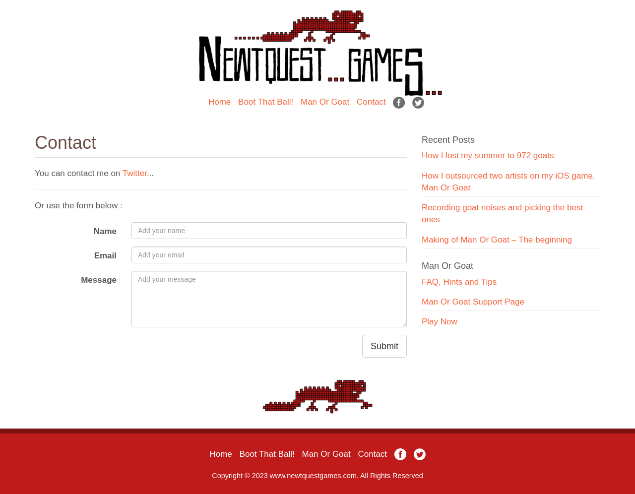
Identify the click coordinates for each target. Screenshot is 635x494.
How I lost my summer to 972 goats (488, 155)
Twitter (135, 173)
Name (105, 231)
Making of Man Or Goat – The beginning (497, 240)
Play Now (439, 321)
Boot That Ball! (265, 102)
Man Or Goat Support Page (473, 302)
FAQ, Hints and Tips (459, 282)
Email (105, 255)
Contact (371, 102)
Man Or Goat (325, 102)
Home (219, 102)
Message (99, 280)
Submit (384, 346)
